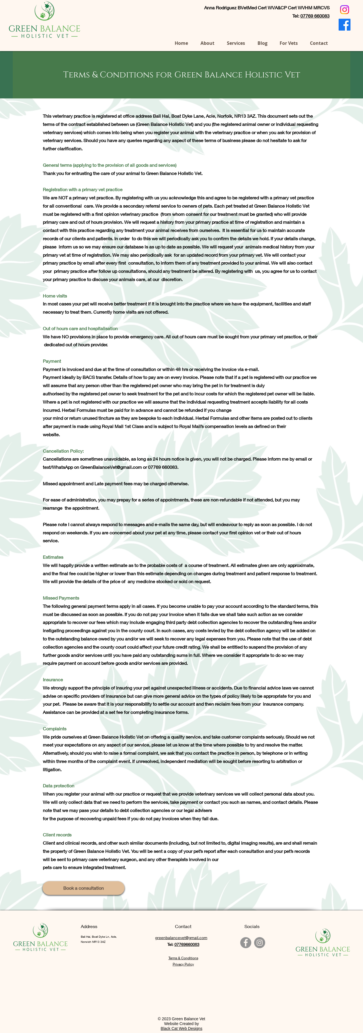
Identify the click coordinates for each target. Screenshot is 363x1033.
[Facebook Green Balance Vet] (245, 942)
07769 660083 (119, 24)
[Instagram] (345, 10)
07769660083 (186, 944)
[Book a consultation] (83, 888)
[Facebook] (345, 25)
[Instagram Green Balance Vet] (259, 942)
